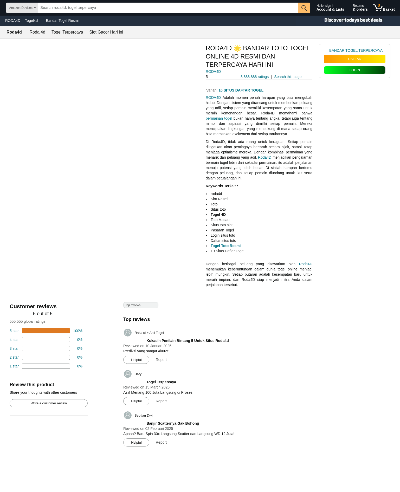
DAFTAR (354, 59)
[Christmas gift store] (348, 21)
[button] (220, 77)
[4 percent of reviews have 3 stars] (46, 348)
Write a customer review (49, 403)
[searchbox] (168, 8)
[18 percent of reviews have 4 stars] (46, 339)
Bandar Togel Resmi (62, 20)
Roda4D (264, 157)
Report (161, 360)
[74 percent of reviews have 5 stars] (46, 330)
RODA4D (12, 20)
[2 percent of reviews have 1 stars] (46, 366)
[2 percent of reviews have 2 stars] (46, 357)
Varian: (212, 90)
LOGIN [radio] (355, 70)
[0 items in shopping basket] (384, 7)
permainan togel (219, 118)
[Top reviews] (200, 376)
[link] (326, 50)
